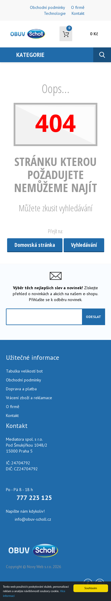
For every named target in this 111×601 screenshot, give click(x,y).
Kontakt (78, 13)
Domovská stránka (35, 244)
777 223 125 (34, 497)
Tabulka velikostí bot (24, 371)
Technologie (55, 13)
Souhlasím (90, 588)
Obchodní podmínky (47, 7)
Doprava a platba (21, 388)
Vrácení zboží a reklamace (29, 397)
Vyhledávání (84, 244)
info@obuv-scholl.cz (33, 519)
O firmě (77, 7)
